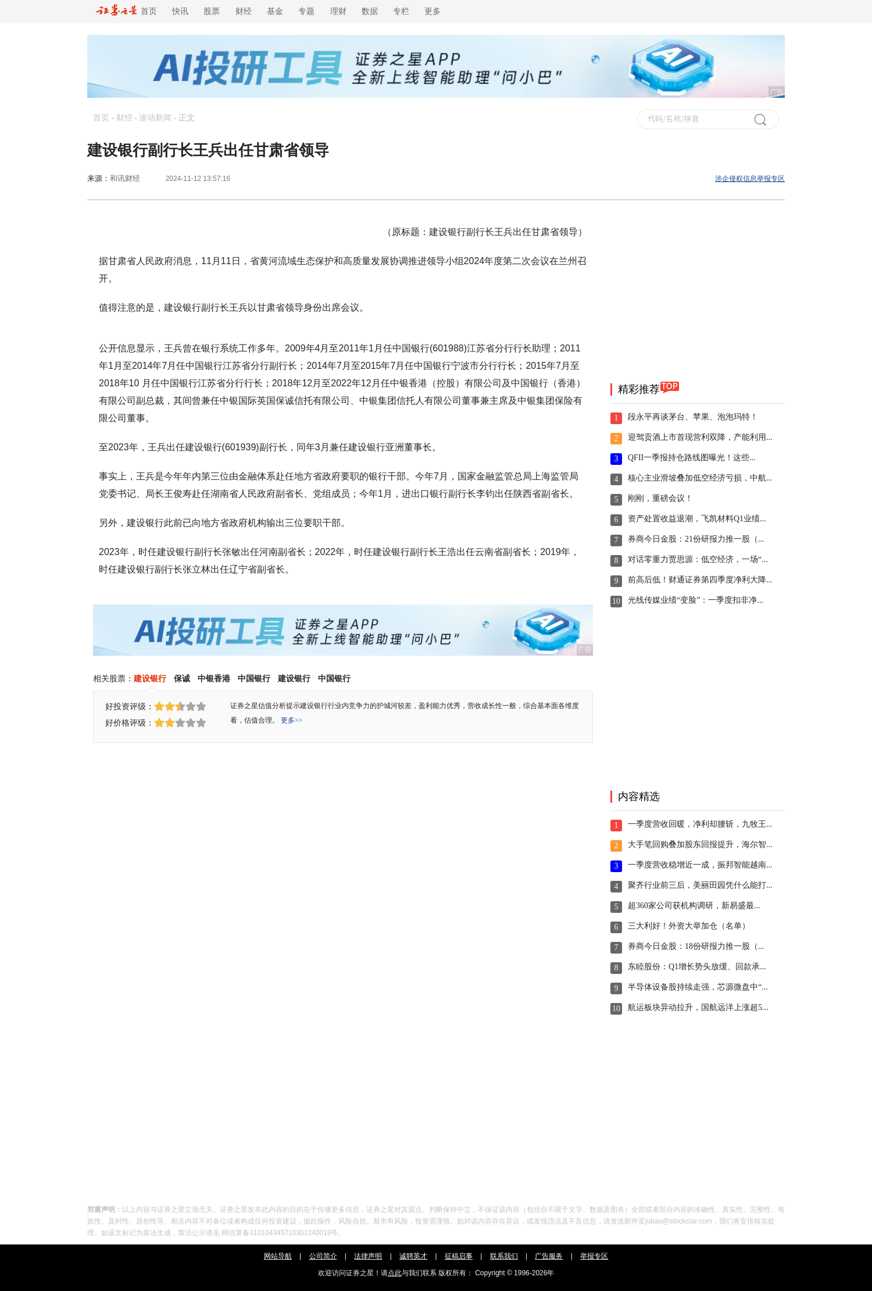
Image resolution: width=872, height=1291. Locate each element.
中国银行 (254, 678)
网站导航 (278, 1256)
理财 (338, 11)
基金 (275, 11)
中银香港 (214, 678)
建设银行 (150, 678)
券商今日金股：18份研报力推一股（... (696, 946)
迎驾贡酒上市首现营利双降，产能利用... (700, 437)
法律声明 (368, 1256)
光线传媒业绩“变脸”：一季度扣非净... (695, 600)
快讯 (180, 11)
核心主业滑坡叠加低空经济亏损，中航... (700, 478)
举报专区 (594, 1256)
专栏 (401, 11)
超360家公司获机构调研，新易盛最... (694, 905)
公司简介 (323, 1256)
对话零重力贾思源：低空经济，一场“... (698, 559)
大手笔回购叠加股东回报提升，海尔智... (700, 844)
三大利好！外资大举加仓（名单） (689, 926)
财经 (243, 11)
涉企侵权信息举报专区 (750, 179)
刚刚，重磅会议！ (660, 498)
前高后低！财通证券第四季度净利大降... (700, 579)
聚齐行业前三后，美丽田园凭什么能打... (700, 885)
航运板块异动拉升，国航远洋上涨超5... (698, 1007)
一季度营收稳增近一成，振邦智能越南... (700, 864)
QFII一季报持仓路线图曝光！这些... (692, 457)
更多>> (292, 720)
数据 (370, 11)
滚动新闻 (155, 117)
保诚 (182, 678)
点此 (395, 1273)
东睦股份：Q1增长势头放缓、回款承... (697, 966)
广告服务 (549, 1256)
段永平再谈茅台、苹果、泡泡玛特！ (693, 416)
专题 (306, 11)
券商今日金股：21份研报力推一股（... (696, 539)
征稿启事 (459, 1256)
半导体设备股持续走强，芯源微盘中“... (698, 987)
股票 (211, 11)
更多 (432, 11)
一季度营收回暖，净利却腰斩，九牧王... (700, 824)
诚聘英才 (413, 1256)
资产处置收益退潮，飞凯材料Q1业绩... (697, 518)
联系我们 (504, 1256)
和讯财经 (125, 178)
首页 (126, 11)
